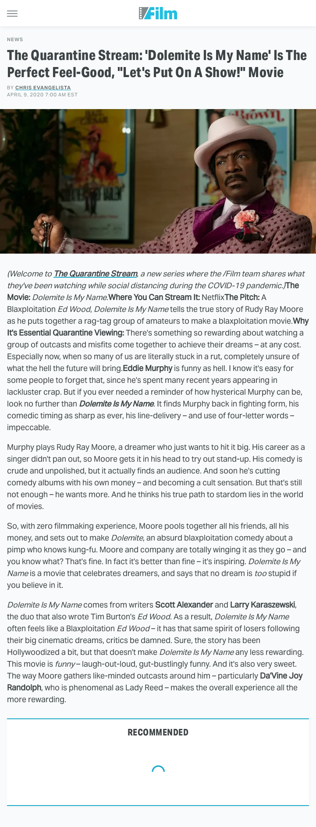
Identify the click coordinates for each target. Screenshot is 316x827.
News (15, 39)
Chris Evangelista (43, 88)
